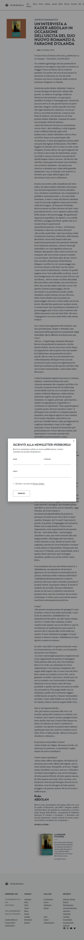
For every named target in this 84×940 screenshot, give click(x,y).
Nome (15, 459)
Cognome (47, 459)
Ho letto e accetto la (28, 484)
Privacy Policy (38, 484)
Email (15, 472)
